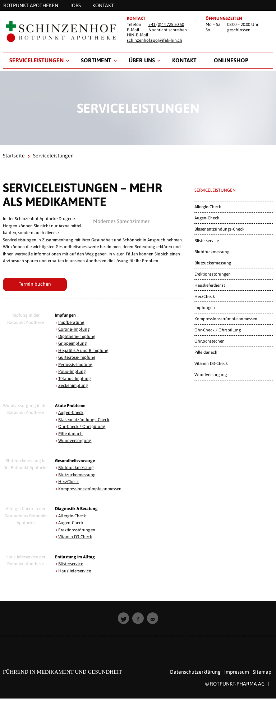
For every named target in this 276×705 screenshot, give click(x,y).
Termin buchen (35, 284)
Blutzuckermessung (77, 474)
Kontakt (184, 60)
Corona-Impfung (74, 329)
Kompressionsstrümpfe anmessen (89, 488)
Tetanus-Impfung (74, 378)
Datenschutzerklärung (195, 672)
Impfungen (204, 307)
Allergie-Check (72, 515)
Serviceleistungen (36, 60)
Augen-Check (70, 412)
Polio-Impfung (72, 371)
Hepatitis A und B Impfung (83, 350)
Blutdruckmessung (76, 467)
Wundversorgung (74, 440)
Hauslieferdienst (209, 285)
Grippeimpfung (72, 343)
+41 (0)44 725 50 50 (166, 24)
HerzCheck (68, 481)
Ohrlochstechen (209, 341)
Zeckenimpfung (73, 385)
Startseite (14, 156)
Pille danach (70, 433)
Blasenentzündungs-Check (83, 419)
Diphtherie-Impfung (77, 336)
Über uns (142, 60)
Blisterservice (70, 563)
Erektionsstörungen (76, 529)
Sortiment (96, 60)
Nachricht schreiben (167, 29)
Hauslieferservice (74, 571)
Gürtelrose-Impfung (77, 357)
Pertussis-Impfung (75, 364)
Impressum (236, 672)
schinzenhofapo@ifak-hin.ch (154, 40)
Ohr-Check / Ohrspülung (81, 426)
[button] (123, 618)
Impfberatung (71, 322)
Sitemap (262, 672)
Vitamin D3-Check (75, 536)
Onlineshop (231, 60)
